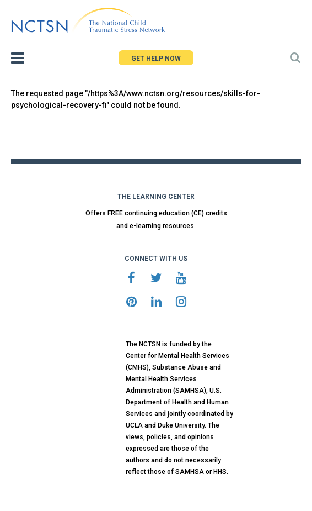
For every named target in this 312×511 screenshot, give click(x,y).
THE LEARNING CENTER (156, 197)
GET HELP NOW (156, 58)
